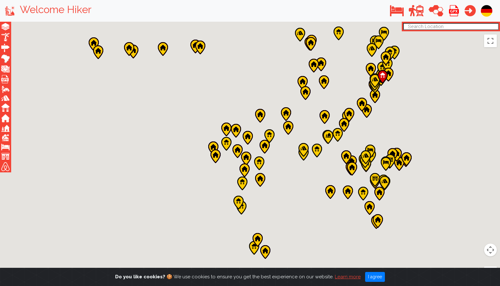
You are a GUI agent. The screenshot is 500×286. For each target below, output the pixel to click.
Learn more (348, 277)
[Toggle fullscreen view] (490, 40)
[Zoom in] (490, 250)
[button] (396, 11)
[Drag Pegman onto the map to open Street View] (490, 227)
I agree (375, 276)
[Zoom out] (490, 263)
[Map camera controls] (490, 204)
